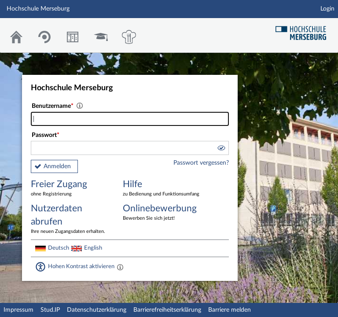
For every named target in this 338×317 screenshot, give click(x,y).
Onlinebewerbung (162, 213)
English (93, 248)
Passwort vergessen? (201, 163)
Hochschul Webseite (304, 30)
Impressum (18, 310)
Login (327, 9)
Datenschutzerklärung (96, 310)
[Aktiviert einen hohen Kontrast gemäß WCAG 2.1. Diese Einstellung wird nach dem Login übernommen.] (120, 267)
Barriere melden (229, 310)
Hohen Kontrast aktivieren (81, 266)
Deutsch (58, 248)
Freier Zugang (70, 189)
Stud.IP (50, 310)
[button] (221, 149)
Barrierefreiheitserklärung (167, 310)
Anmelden (57, 166)
